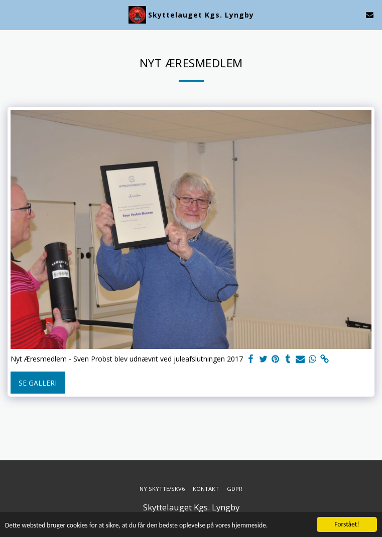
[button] (11, 14)
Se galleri (38, 383)
